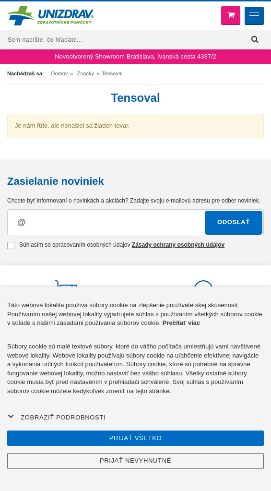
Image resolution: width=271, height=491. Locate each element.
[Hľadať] (255, 39)
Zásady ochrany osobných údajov (178, 244)
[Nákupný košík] (230, 15)
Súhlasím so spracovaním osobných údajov (115, 245)
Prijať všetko (135, 438)
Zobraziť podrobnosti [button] (57, 417)
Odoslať (233, 222)
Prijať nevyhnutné (135, 460)
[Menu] (254, 16)
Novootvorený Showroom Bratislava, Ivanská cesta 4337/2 (135, 56)
